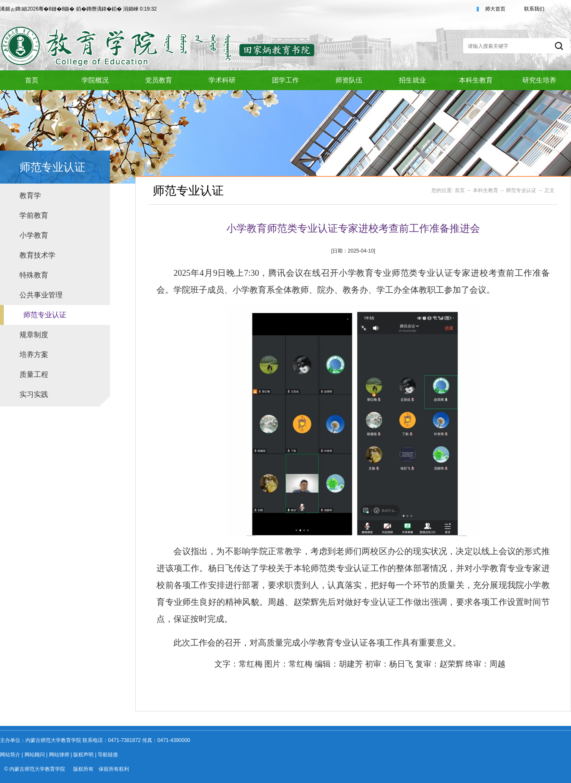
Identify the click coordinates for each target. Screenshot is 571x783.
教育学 (30, 196)
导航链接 (108, 755)
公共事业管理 (41, 295)
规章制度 (33, 335)
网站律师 (59, 755)
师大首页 (495, 9)
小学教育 (33, 235)
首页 (460, 190)
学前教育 (33, 216)
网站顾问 (35, 755)
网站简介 (10, 755)
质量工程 (33, 375)
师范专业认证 (44, 315)
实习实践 (33, 394)
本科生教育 (485, 190)
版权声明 (83, 755)
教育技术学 (37, 255)
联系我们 (534, 9)
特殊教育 (33, 275)
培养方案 (33, 355)
